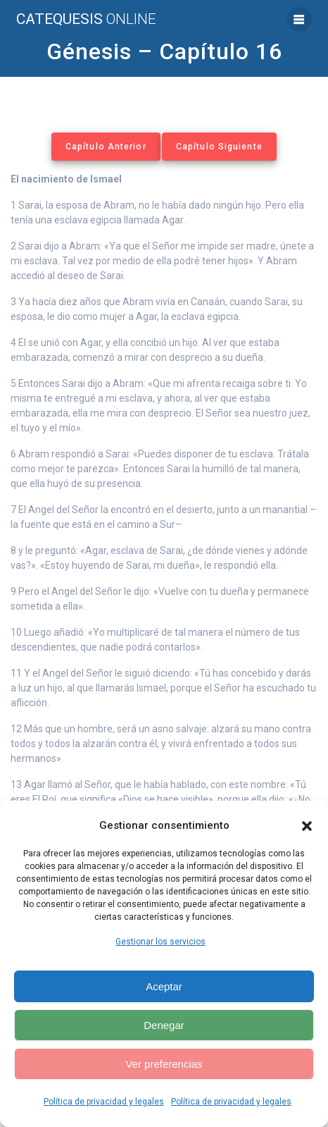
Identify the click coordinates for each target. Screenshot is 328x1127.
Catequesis (86, 19)
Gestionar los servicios (160, 942)
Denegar (164, 1025)
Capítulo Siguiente (219, 147)
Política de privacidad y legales (104, 1102)
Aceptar (164, 986)
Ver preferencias (163, 1064)
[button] (307, 826)
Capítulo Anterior (105, 147)
